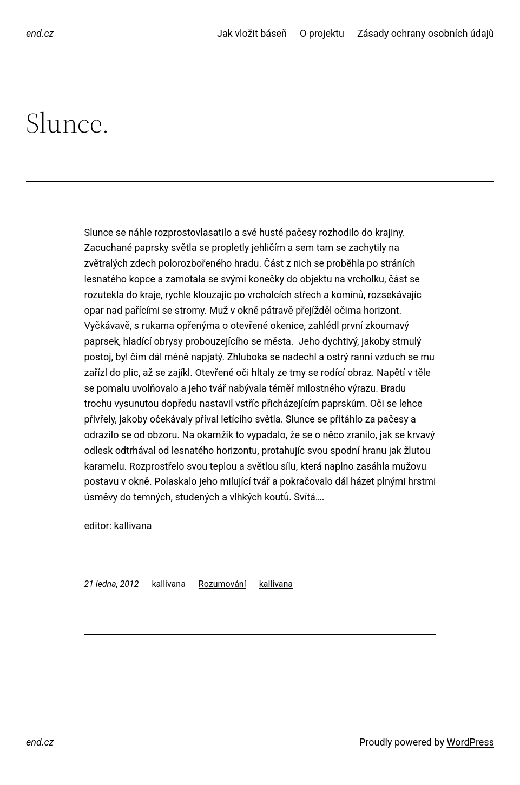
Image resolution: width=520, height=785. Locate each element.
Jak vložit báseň (252, 33)
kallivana (276, 584)
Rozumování (222, 584)
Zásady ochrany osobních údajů (425, 33)
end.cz (40, 33)
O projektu (322, 33)
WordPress (469, 742)
